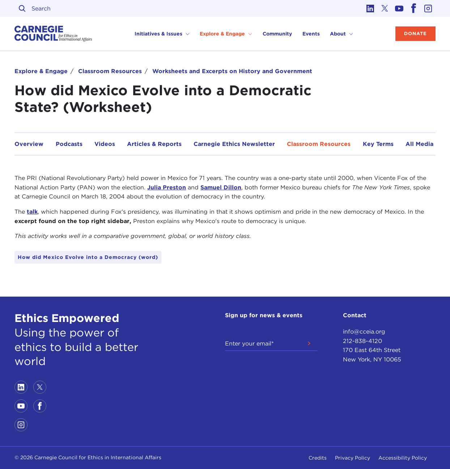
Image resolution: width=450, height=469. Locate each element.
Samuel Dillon (220, 187)
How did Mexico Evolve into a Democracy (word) (88, 257)
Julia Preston (166, 187)
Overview (28, 144)
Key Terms (378, 144)
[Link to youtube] (399, 8)
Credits (318, 458)
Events (311, 34)
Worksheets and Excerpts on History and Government (232, 71)
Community (277, 34)
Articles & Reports (154, 144)
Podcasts (69, 144)
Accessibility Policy (402, 458)
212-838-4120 (362, 341)
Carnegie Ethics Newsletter (234, 144)
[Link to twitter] (385, 8)
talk (32, 211)
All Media (419, 144)
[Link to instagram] (428, 8)
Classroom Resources (110, 71)
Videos (104, 144)
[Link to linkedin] (370, 8)
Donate (415, 33)
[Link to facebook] (414, 8)
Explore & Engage (41, 71)
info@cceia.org (364, 331)
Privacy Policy (352, 458)
